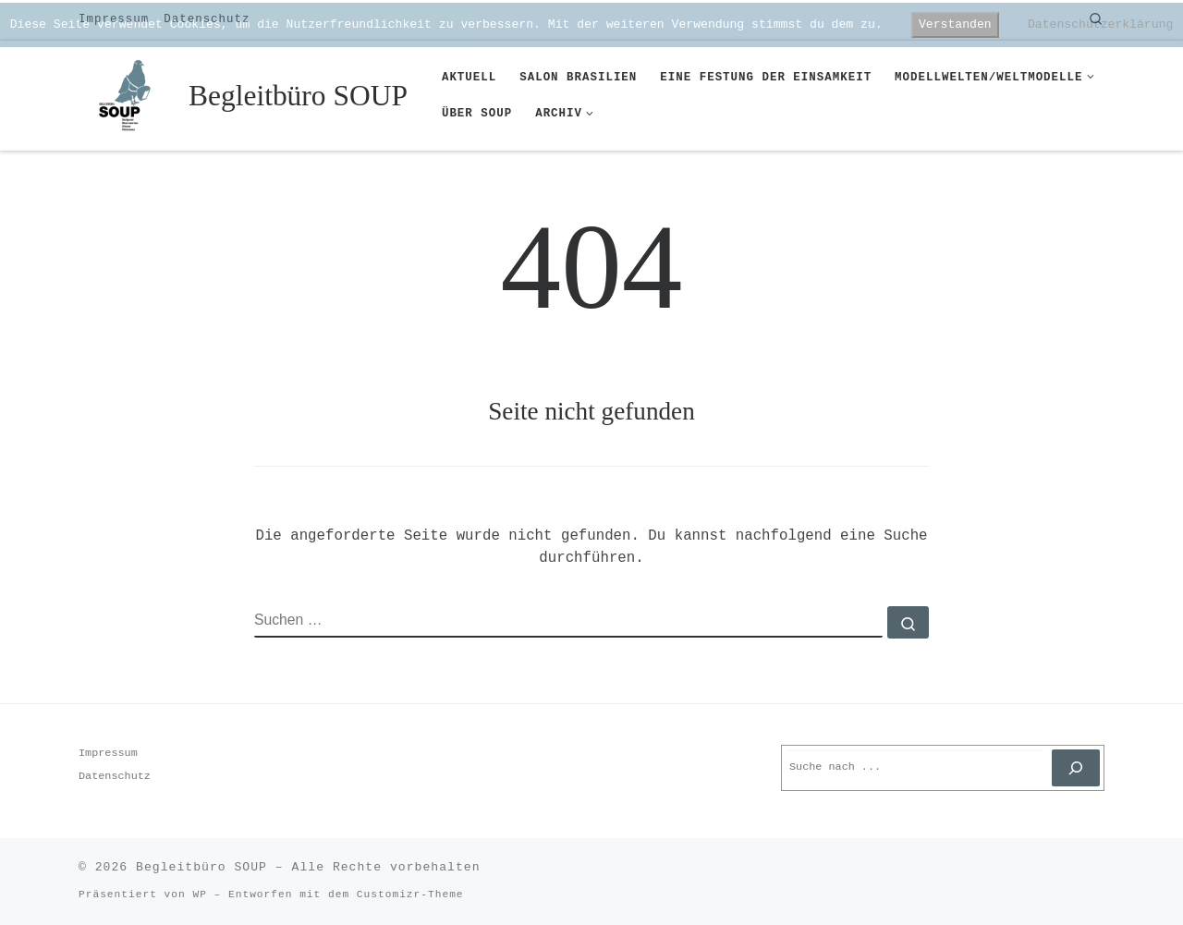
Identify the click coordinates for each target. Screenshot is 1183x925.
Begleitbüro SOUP (201, 867)
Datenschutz (115, 776)
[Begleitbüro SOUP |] (130, 93)
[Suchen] (1076, 767)
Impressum (108, 753)
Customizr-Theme (410, 894)
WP (199, 894)
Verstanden (955, 24)
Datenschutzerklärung (1100, 24)
